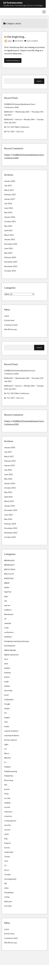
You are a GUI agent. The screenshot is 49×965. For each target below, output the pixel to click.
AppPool (7, 592)
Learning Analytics (11, 735)
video (6, 888)
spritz (6, 834)
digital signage (10, 650)
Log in (6, 316)
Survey (7, 847)
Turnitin (7, 874)
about (6, 583)
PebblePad (8, 776)
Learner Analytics (11, 731)
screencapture (10, 821)
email (6, 681)
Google (7, 704)
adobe (6, 587)
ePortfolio (8, 690)
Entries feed (9, 320)
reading (7, 803)
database (8, 637)
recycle (7, 807)
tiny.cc (6, 870)
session (7, 829)
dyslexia (7, 672)
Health (7, 708)
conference (9, 632)
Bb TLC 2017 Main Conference (16, 127)
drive (6, 663)
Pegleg (7, 155)
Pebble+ (7, 767)
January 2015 (9, 239)
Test (6, 861)
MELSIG (7, 758)
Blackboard (8, 614)
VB (5, 883)
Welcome (8, 901)
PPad (6, 794)
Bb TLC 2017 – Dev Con (14, 131)
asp (5, 601)
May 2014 (8, 253)
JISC (6, 722)
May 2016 (8, 212)
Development (9, 646)
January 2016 (9, 217)
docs (6, 659)
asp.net (7, 605)
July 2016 (8, 203)
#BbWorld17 (9, 565)
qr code (7, 798)
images (7, 717)
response (8, 816)
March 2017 (9, 190)
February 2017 (10, 194)
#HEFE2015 (9, 578)
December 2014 (10, 244)
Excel (6, 695)
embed (7, 686)
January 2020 (9, 181)
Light (6, 744)
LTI (5, 749)
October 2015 (10, 221)
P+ (5, 762)
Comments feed (10, 325)
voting (6, 897)
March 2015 (9, 235)
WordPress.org (10, 329)
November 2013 (10, 266)
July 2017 (8, 185)
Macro (6, 753)
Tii (5, 865)
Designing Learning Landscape (16, 641)
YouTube (8, 906)
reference (8, 812)
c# (5, 619)
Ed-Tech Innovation (12, 2)
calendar (7, 623)
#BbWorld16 (9, 560)
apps (6, 596)
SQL (6, 838)
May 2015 (8, 226)
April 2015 (8, 230)
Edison (7, 677)
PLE (5, 785)
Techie (7, 856)
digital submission (11, 654)
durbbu (7, 668)
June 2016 (8, 208)
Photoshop (8, 780)
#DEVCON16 (9, 569)
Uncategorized (10, 879)
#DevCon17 (9, 574)
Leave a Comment (32, 41)
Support (7, 843)
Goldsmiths (9, 699)
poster (7, 789)
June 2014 (8, 248)
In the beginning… (15, 36)
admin (10, 41)
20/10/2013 (19, 41)
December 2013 (10, 262)
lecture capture (10, 740)
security (7, 825)
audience (8, 610)
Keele (6, 726)
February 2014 (10, 257)
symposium (8, 852)
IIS (5, 713)
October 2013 (10, 271)
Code (6, 628)
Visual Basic (9, 892)
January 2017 (9, 199)
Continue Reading (13, 61)
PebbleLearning (10, 771)
